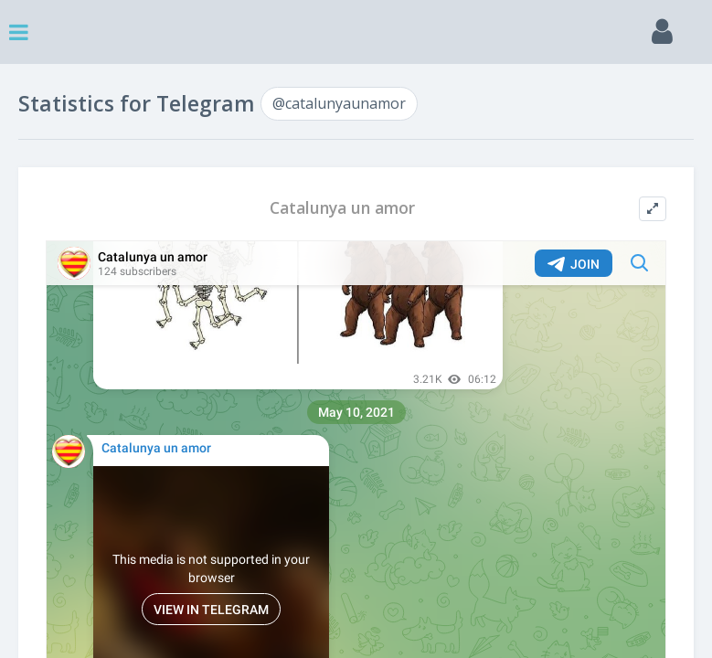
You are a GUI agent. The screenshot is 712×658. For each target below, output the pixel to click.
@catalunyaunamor (339, 103)
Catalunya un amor (342, 208)
